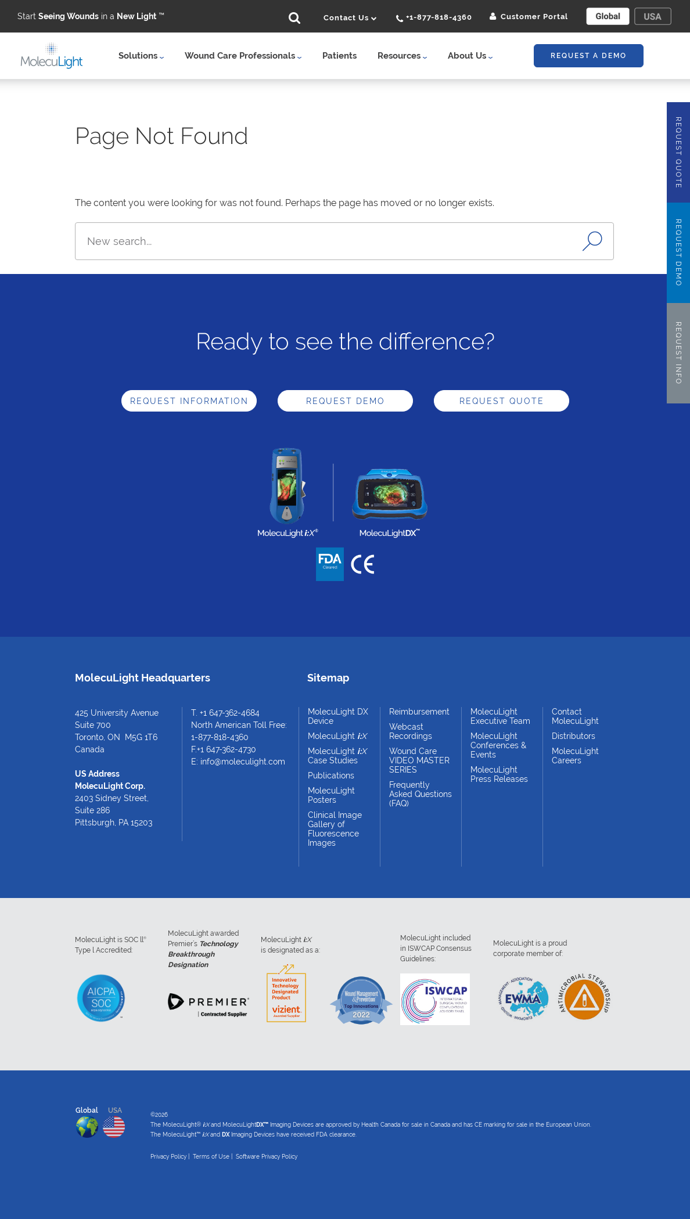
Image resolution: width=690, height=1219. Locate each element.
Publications (331, 775)
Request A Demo (589, 56)
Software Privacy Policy (266, 1156)
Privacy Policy (168, 1156)
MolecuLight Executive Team (500, 716)
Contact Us (351, 17)
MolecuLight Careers (575, 755)
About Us (470, 56)
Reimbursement (419, 711)
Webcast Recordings (410, 731)
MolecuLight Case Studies (337, 755)
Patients (339, 56)
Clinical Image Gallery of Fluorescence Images (335, 828)
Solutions (141, 56)
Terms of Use (211, 1156)
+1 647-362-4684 (230, 712)
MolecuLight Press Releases (499, 774)
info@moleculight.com (242, 761)
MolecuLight (337, 736)
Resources (402, 56)
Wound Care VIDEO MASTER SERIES (419, 760)
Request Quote (501, 401)
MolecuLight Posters (331, 795)
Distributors (573, 736)
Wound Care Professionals (243, 56)
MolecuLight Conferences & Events (498, 745)
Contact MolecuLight (575, 716)
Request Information (189, 401)
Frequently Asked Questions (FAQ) (420, 794)
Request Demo (345, 401)
